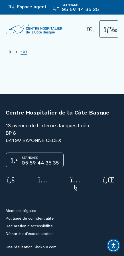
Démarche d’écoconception (30, 233)
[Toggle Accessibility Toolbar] (113, 245)
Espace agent (27, 7)
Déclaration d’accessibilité (29, 225)
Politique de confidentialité (30, 218)
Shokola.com (45, 246)
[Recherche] (90, 29)
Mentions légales (21, 210)
